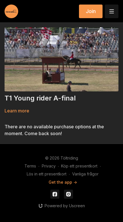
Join (91, 11)
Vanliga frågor (85, 173)
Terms (30, 166)
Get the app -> (63, 182)
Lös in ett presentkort (46, 173)
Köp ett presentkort (79, 166)
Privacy (49, 166)
